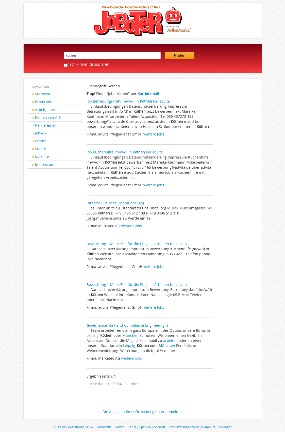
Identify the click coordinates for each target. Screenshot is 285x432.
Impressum (44, 164)
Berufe (40, 141)
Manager (225, 427)
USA (90, 427)
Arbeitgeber (45, 109)
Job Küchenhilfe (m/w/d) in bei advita (125, 152)
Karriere (42, 156)
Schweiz (159, 427)
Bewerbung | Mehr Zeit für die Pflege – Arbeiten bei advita (137, 243)
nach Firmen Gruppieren (88, 64)
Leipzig (92, 335)
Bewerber (43, 101)
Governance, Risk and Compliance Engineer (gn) (127, 325)
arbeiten (170, 340)
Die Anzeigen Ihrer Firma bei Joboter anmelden (143, 411)
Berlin (132, 427)
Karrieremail (45, 125)
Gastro (119, 427)
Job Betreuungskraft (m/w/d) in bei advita (128, 101)
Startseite (43, 93)
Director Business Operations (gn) (115, 203)
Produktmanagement (184, 427)
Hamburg (208, 427)
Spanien (145, 427)
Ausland (59, 427)
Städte (40, 148)
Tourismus (103, 427)
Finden (180, 55)
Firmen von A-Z (48, 117)
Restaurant (76, 427)
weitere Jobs (153, 134)
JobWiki (41, 133)
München (130, 335)
